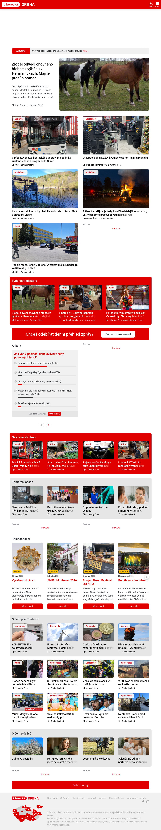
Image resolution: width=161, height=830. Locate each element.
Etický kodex (78, 798)
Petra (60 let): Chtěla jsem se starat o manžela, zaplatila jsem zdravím (62, 760)
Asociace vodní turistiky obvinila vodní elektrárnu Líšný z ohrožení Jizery (44, 213)
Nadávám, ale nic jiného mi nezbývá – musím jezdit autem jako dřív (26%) (45, 392)
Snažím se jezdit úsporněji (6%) (34, 403)
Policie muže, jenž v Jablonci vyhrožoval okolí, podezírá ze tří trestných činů (45, 266)
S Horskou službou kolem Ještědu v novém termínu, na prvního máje (62, 682)
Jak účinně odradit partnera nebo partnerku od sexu (132, 760)
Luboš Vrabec (21, 105)
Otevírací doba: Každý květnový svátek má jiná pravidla (115, 157)
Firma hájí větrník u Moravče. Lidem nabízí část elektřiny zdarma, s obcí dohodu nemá (61, 646)
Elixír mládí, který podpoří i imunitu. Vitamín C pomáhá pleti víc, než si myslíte (133, 509)
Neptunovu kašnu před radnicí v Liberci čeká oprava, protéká (131, 715)
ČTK (17, 165)
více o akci (27, 606)
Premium (116, 228)
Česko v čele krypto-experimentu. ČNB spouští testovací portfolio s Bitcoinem (98, 646)
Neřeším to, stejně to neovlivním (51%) (38, 363)
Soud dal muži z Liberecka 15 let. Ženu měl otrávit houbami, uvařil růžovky (62, 464)
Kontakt (92, 798)
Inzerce (102, 798)
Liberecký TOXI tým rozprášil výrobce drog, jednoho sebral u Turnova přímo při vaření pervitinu (79, 314)
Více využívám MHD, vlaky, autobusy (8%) (39, 381)
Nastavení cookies (136, 798)
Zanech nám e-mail (118, 334)
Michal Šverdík (92, 218)
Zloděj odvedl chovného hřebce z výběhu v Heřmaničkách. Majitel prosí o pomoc (32, 71)
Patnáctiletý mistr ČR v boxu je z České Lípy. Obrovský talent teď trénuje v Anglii (125, 314)
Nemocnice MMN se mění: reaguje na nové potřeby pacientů (25, 509)
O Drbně (64, 798)
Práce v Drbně (116, 798)
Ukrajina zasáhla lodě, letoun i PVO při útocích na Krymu (132, 646)
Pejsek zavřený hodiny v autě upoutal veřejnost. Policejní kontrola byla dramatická (97, 464)
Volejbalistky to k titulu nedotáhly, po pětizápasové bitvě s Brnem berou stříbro (61, 715)
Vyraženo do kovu (23, 580)
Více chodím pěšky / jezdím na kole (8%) (39, 372)
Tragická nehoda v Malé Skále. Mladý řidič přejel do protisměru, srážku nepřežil (26, 464)
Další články (80, 785)
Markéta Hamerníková (96, 165)
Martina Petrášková (72, 320)
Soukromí (52, 798)
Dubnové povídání (22, 758)
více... (85, 51)
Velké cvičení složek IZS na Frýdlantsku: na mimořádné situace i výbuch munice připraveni (98, 682)
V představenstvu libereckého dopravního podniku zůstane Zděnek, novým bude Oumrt (41, 159)
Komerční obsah (22, 482)
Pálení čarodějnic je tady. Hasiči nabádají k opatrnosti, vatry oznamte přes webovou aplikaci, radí (115, 213)
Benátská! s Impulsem (132, 580)
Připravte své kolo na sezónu (95, 509)
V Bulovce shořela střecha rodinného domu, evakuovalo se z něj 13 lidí (133, 682)
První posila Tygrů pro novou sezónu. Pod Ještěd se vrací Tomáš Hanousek (96, 715)
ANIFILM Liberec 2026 (62, 580)
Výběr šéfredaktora (24, 281)
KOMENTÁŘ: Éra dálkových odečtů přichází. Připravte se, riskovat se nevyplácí (25, 646)
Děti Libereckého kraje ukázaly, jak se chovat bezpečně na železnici (60, 509)
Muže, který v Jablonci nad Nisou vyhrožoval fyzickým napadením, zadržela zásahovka (25, 715)
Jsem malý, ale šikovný (96, 758)
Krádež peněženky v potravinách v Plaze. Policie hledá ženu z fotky (27, 682)
